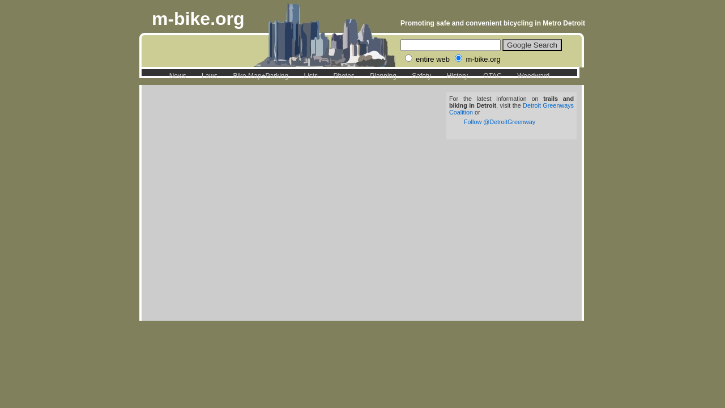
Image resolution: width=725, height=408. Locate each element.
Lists (311, 76)
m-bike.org (198, 18)
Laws (210, 76)
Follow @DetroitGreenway (499, 121)
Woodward (533, 76)
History (457, 76)
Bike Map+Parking (260, 76)
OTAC (492, 76)
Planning (383, 76)
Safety (421, 76)
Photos (344, 76)
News (177, 76)
